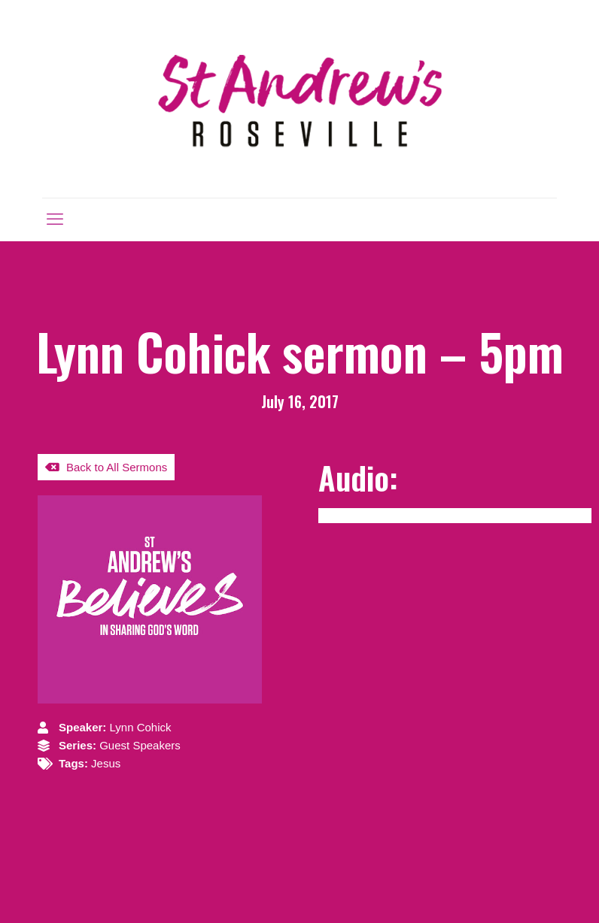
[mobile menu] (55, 219)
